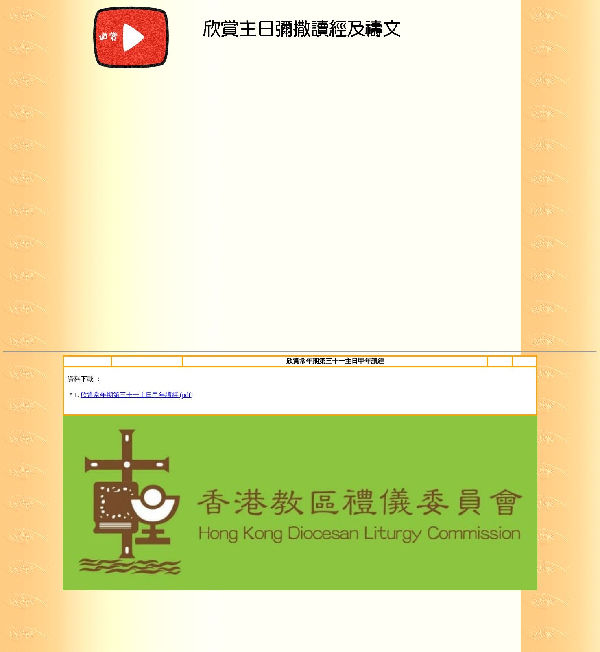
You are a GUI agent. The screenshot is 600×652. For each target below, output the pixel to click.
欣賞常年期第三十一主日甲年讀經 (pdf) (137, 394)
